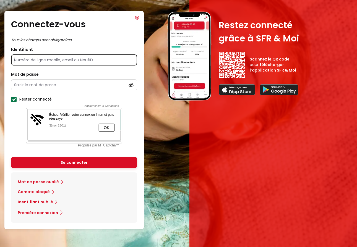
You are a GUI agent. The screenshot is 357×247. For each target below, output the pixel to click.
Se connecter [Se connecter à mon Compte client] (74, 162)
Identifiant (22, 49)
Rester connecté (31, 99)
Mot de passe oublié (38, 182)
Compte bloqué (34, 192)
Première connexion (38, 213)
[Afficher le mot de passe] (131, 85)
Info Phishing (137, 17)
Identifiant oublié (35, 202)
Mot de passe (25, 74)
